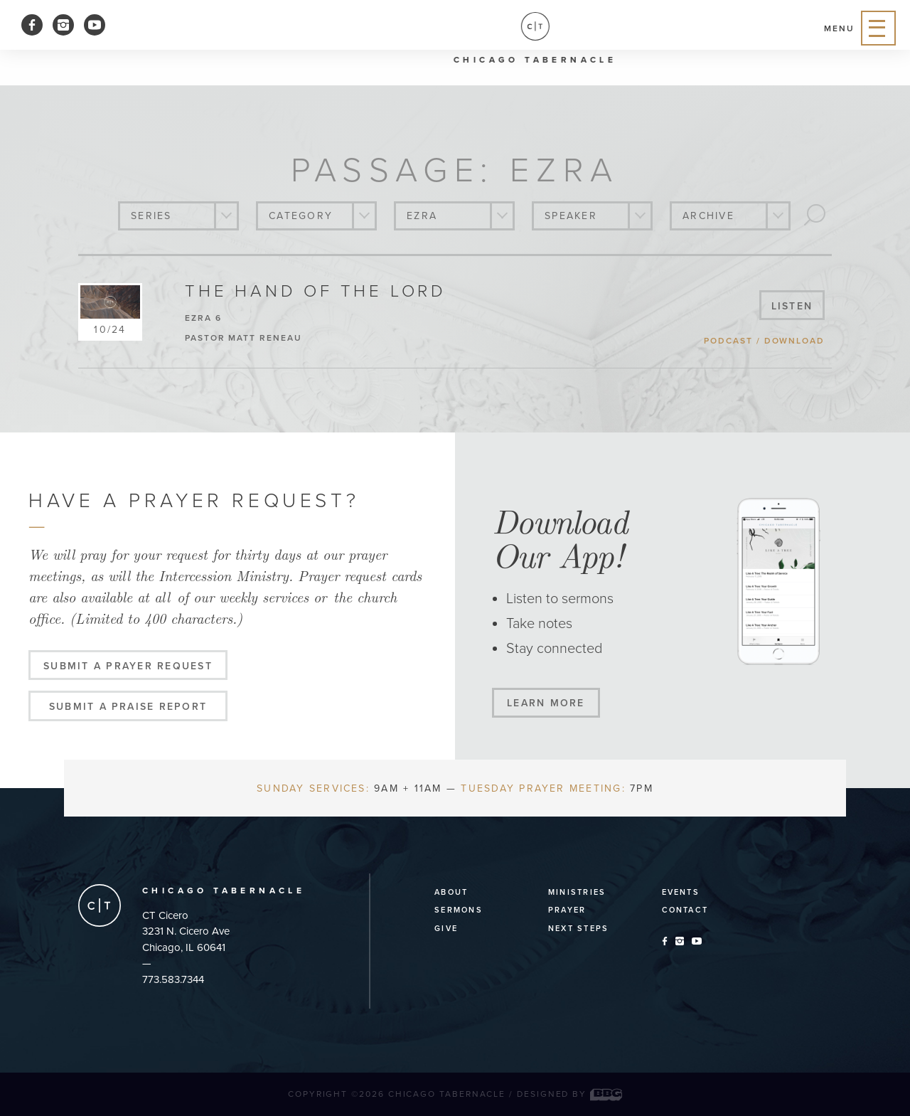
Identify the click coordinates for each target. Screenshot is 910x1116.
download (794, 341)
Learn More (545, 703)
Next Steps (578, 928)
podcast (728, 341)
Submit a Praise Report (128, 707)
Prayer (567, 910)
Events (681, 892)
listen (792, 306)
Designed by (569, 1094)
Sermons (458, 910)
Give (446, 928)
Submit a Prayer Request (128, 666)
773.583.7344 (173, 979)
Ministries (577, 892)
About (451, 892)
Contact (685, 910)
